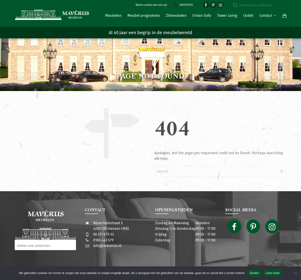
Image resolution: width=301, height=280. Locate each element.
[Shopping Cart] (284, 15)
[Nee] (295, 273)
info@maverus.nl (107, 246)
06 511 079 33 (103, 234)
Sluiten (254, 273)
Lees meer (273, 273)
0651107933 (183, 4)
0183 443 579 (103, 240)
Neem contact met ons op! (151, 4)
